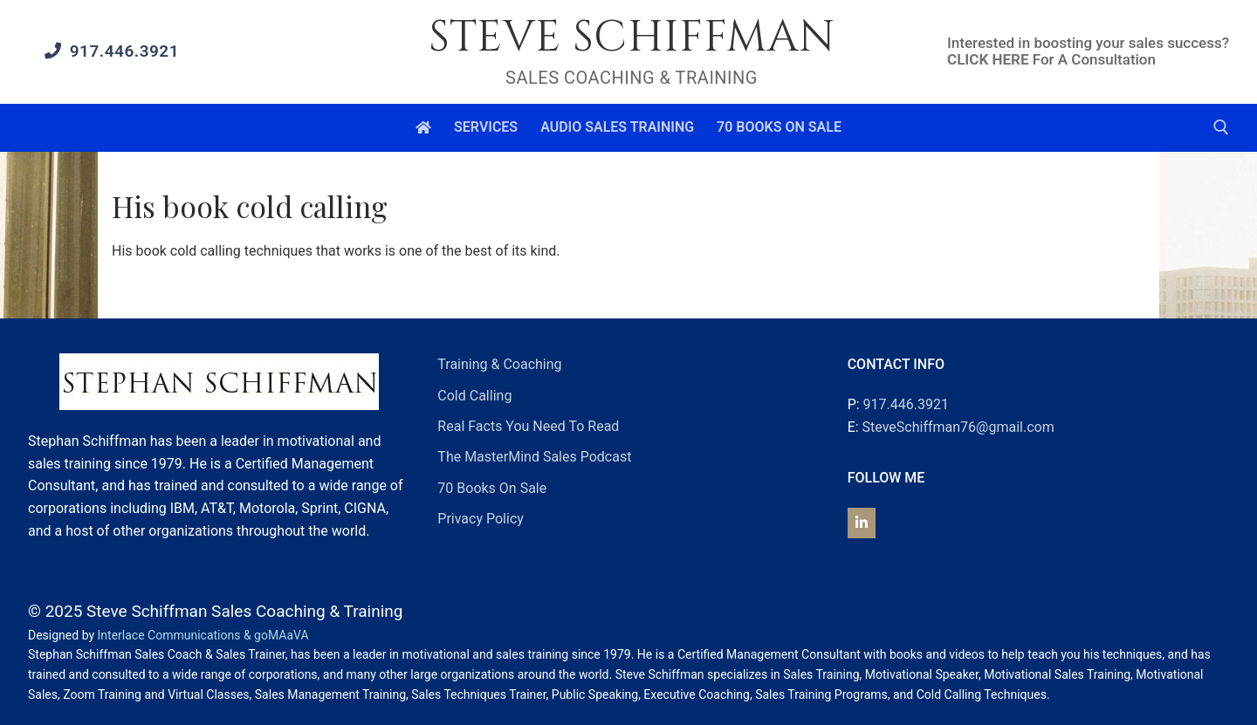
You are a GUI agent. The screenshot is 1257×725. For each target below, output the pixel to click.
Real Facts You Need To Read (528, 426)
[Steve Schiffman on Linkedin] (862, 523)
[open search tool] (1221, 127)
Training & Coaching (499, 364)
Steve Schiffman (632, 38)
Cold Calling (474, 395)
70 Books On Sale (491, 488)
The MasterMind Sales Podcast (534, 456)
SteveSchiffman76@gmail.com (958, 427)
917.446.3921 (112, 51)
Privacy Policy (480, 518)
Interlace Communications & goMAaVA (203, 635)
